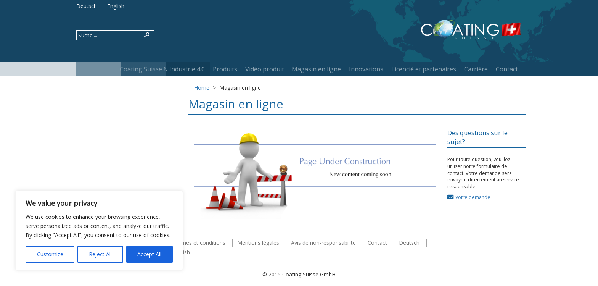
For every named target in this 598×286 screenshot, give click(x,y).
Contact (507, 69)
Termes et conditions (199, 242)
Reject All (100, 254)
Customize (50, 254)
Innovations (366, 69)
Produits (225, 69)
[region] (99, 231)
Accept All (149, 254)
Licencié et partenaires (423, 69)
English (115, 6)
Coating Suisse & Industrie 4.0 (162, 69)
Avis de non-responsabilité (323, 242)
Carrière (476, 69)
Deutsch (86, 6)
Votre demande (472, 197)
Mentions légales (258, 242)
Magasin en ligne (316, 69)
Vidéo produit (264, 69)
